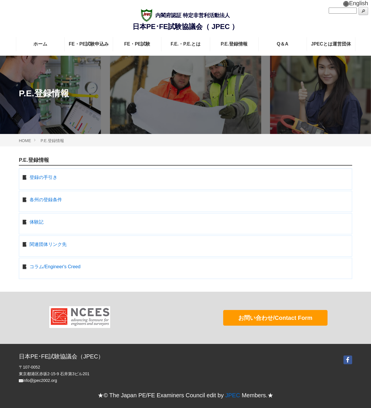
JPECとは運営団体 (331, 43)
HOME (25, 140)
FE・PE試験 (137, 43)
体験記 (36, 222)
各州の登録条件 (46, 199)
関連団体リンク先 (48, 244)
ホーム (40, 43)
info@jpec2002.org (40, 380)
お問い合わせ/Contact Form (275, 318)
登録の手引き (43, 177)
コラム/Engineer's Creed (55, 266)
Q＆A (282, 43)
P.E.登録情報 (234, 43)
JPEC (232, 395)
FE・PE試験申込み (89, 43)
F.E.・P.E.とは (186, 43)
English (355, 3)
